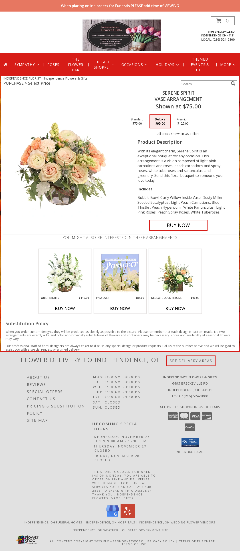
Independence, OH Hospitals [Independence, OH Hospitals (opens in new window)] (110, 522)
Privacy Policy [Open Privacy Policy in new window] (161, 541)
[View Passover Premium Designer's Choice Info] (120, 272)
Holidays (168, 64)
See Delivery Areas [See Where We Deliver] (191, 360)
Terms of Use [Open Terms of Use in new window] (134, 544)
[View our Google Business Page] (112, 517)
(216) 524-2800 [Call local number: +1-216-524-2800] (224, 39)
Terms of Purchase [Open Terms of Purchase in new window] (197, 541)
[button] (223, 20)
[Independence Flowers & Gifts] (121, 35)
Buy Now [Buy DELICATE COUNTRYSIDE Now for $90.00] (175, 308)
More (228, 64)
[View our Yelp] (128, 517)
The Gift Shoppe (103, 65)
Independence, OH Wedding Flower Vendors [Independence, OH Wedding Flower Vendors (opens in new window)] (177, 522)
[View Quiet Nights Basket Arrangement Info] (64, 272)
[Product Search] (205, 84)
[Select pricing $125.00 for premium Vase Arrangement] (183, 121)
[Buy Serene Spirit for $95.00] (178, 225)
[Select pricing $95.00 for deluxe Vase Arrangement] (160, 121)
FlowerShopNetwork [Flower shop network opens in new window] (123, 541)
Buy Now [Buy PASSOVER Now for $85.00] (120, 308)
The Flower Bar (75, 64)
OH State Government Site (145, 530)
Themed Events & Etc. (200, 64)
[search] (233, 83)
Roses (53, 64)
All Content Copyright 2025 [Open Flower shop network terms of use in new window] (76, 541)
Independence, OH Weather (95, 530)
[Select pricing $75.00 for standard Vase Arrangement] (137, 121)
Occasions (134, 64)
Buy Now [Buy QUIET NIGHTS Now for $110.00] (65, 308)
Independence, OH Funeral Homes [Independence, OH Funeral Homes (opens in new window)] (53, 522)
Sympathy (27, 64)
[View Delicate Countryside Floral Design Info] (175, 272)
